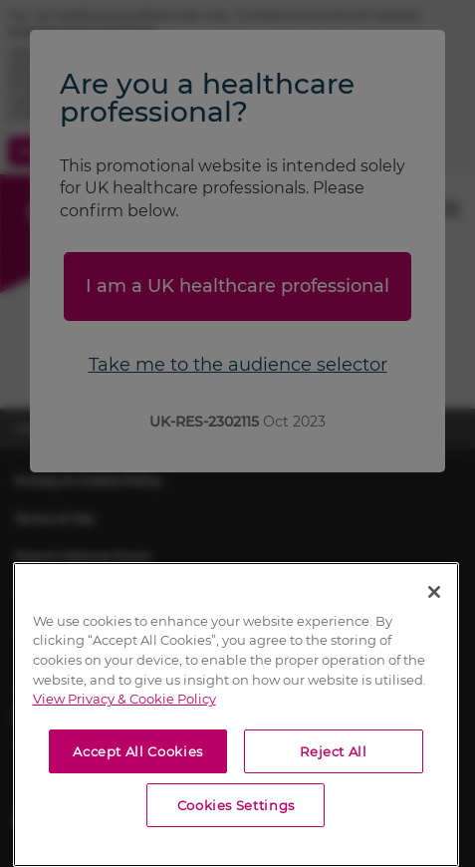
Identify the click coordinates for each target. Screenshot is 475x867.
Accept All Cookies (138, 751)
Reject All (333, 751)
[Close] (434, 592)
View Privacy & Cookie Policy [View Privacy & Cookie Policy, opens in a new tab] (124, 699)
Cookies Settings (236, 805)
